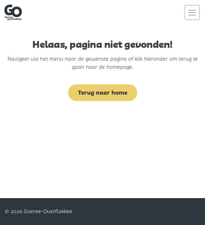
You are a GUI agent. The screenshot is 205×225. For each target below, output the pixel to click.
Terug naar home (102, 93)
